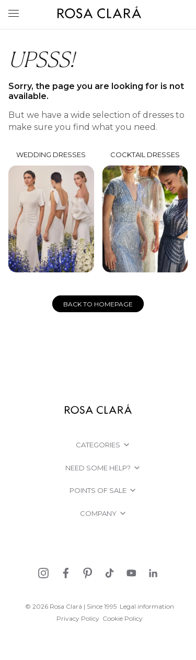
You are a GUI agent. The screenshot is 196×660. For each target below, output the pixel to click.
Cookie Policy (122, 618)
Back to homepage (98, 304)
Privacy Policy (77, 618)
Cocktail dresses (145, 211)
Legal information (147, 606)
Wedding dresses (51, 211)
